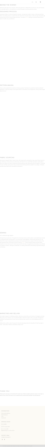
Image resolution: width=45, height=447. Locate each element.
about (27, 17)
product (23, 242)
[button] (32, 2)
